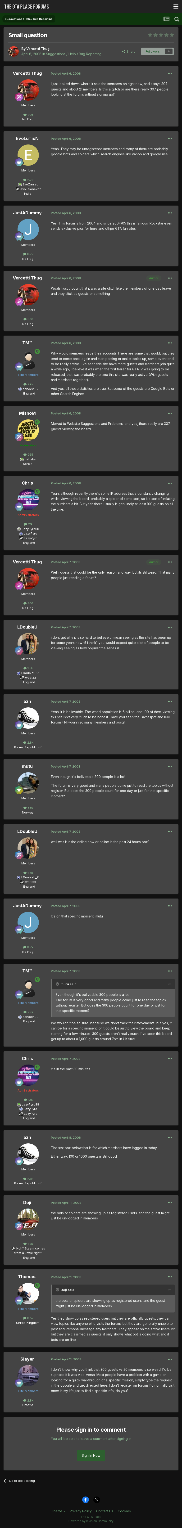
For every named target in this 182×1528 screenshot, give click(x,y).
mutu (27, 766)
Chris (27, 483)
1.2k (28, 1243)
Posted (66, 73)
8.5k (28, 1318)
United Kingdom (27, 1323)
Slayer (27, 1359)
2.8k (28, 742)
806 (28, 115)
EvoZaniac (30, 184)
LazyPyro (30, 533)
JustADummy (27, 212)
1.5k (28, 668)
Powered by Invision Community (91, 1521)
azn (27, 701)
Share (129, 51)
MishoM (27, 413)
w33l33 (30, 677)
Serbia (27, 464)
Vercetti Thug (38, 49)
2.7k (28, 180)
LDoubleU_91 (30, 673)
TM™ (27, 342)
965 (28, 454)
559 (28, 807)
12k (28, 524)
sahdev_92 (30, 389)
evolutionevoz (30, 189)
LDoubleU (27, 627)
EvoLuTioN (27, 138)
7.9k (28, 384)
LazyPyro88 (30, 529)
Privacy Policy (81, 1511)
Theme (58, 1511)
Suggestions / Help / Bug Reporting (73, 54)
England (27, 393)
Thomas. (27, 1276)
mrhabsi (30, 459)
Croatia (27, 1405)
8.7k (28, 254)
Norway (27, 812)
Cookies (124, 1511)
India (27, 193)
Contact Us (104, 1511)
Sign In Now (91, 1455)
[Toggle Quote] (58, 984)
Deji (27, 1202)
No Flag (27, 119)
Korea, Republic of (27, 747)
